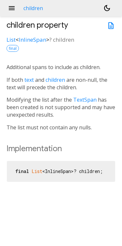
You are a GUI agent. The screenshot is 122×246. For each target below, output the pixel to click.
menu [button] (12, 8)
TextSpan (85, 99)
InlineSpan (32, 39)
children (55, 79)
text (29, 79)
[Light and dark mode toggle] (107, 8)
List (11, 39)
